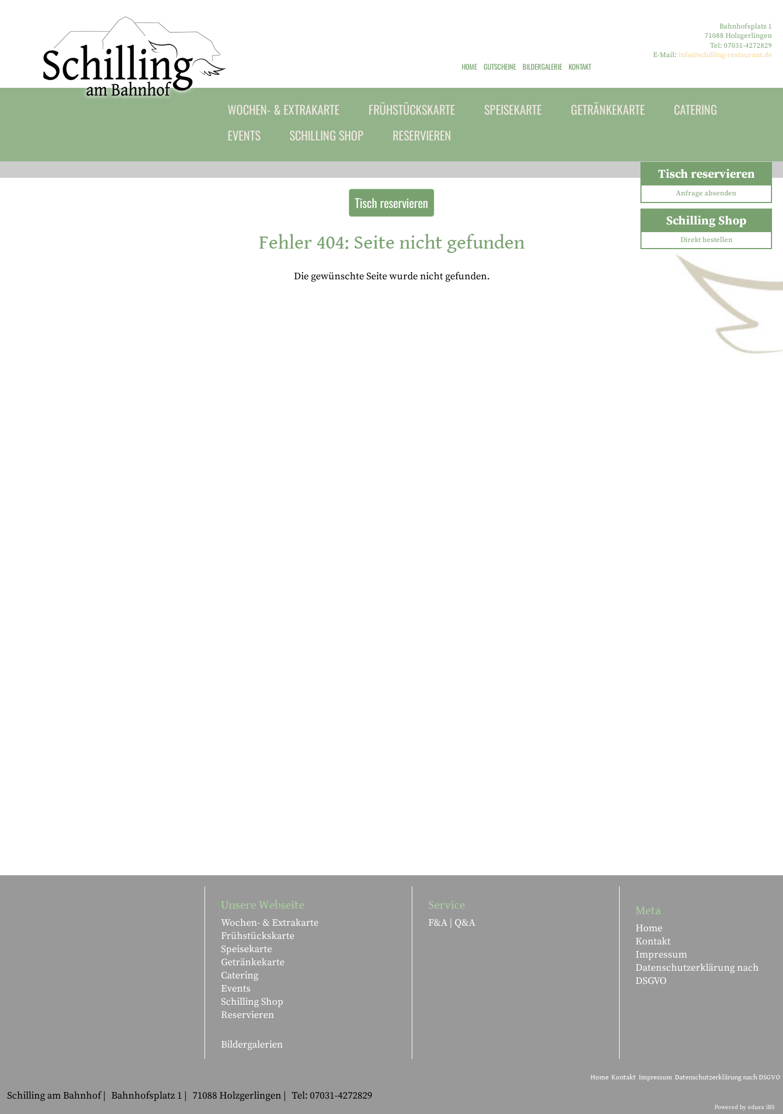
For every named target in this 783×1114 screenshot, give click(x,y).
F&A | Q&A (451, 922)
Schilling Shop (252, 1001)
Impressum (661, 954)
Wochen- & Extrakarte (270, 922)
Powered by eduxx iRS (744, 1107)
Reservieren (247, 1015)
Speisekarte (246, 949)
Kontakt (653, 941)
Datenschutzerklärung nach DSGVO (697, 974)
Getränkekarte (253, 962)
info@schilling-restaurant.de (725, 54)
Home (649, 928)
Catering (239, 975)
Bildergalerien (252, 1044)
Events (236, 988)
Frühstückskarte (257, 936)
